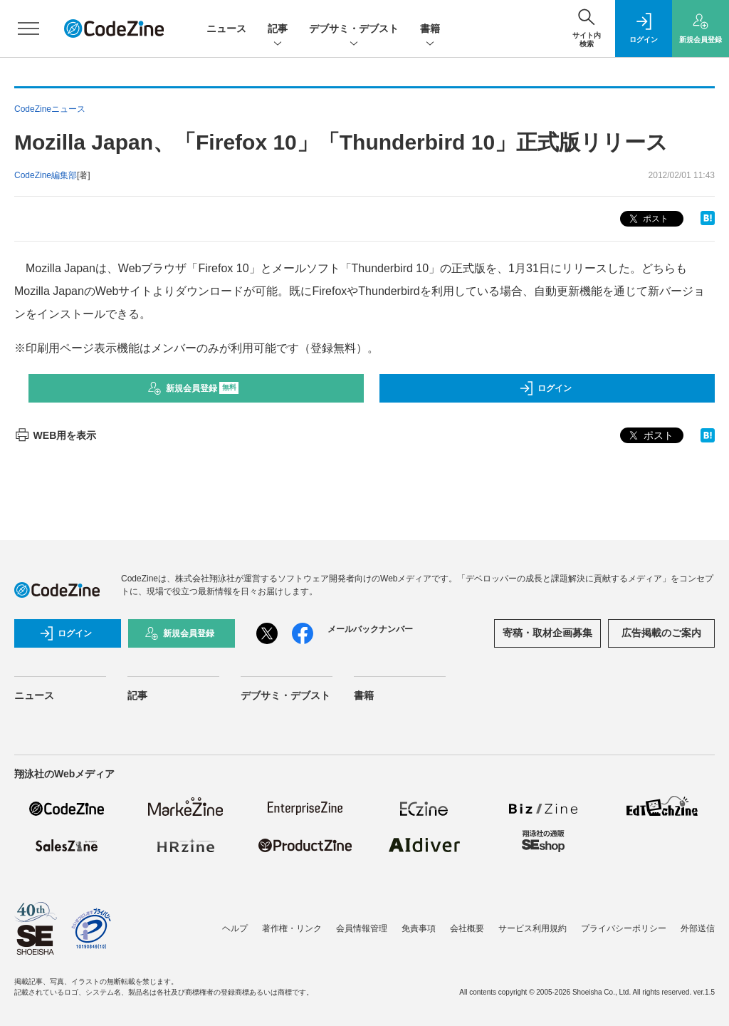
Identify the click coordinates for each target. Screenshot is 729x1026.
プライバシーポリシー (623, 928)
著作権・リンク (292, 928)
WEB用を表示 (55, 435)
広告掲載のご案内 (661, 632)
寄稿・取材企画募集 (547, 632)
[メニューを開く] (28, 28)
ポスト (647, 219)
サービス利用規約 (532, 928)
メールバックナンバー (370, 629)
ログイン (545, 388)
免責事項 (419, 928)
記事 (278, 29)
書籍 (430, 29)
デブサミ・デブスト (354, 29)
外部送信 (698, 928)
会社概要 (467, 928)
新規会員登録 (193, 388)
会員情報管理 (361, 928)
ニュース (226, 28)
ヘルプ (235, 928)
